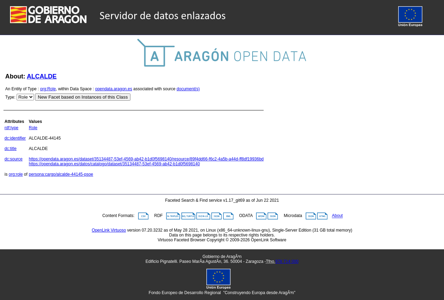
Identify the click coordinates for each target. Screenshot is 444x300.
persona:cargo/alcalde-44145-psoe (61, 174)
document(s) (188, 88)
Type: (10, 97)
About (337, 216)
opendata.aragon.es (113, 88)
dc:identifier (15, 138)
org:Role (48, 88)
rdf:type (11, 127)
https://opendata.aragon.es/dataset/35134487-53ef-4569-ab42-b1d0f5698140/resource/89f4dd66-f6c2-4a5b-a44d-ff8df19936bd (146, 159)
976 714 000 (287, 261)
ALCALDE (42, 76)
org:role (16, 174)
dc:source (14, 159)
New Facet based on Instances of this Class (83, 97)
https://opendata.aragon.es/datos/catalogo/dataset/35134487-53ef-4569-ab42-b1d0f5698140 (114, 163)
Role (33, 127)
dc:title (11, 148)
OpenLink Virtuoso (109, 230)
